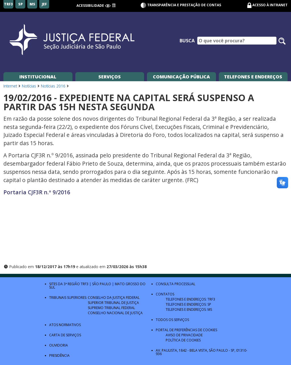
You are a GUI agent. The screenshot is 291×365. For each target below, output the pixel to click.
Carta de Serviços (65, 335)
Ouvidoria (58, 345)
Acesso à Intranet (270, 5)
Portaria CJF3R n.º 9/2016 (36, 192)
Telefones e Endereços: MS (189, 309)
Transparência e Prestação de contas (180, 5)
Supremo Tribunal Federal (111, 307)
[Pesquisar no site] (282, 41)
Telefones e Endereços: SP (188, 304)
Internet (10, 86)
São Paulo (101, 283)
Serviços (109, 77)
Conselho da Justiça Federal (114, 297)
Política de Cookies (183, 340)
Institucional (37, 77)
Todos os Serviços (172, 319)
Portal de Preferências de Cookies (186, 330)
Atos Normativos (65, 324)
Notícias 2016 (53, 86)
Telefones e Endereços (253, 77)
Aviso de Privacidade (184, 335)
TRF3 (84, 283)
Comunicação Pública (181, 77)
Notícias (29, 86)
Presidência (59, 355)
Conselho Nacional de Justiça (115, 312)
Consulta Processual (175, 283)
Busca (187, 40)
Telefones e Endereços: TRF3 (190, 299)
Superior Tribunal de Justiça (113, 302)
